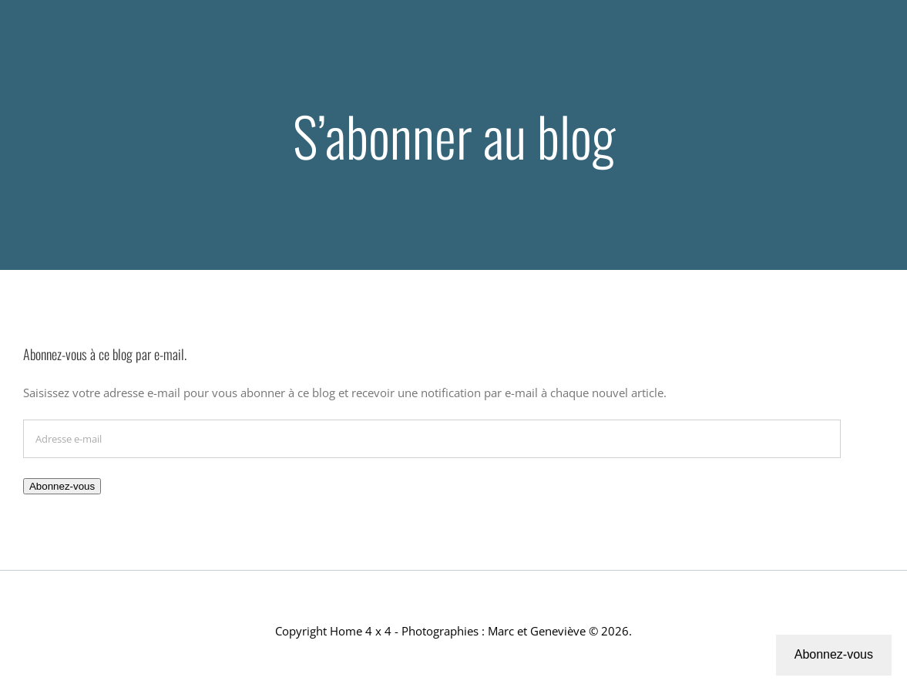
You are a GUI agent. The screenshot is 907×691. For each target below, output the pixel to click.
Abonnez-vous (62, 486)
